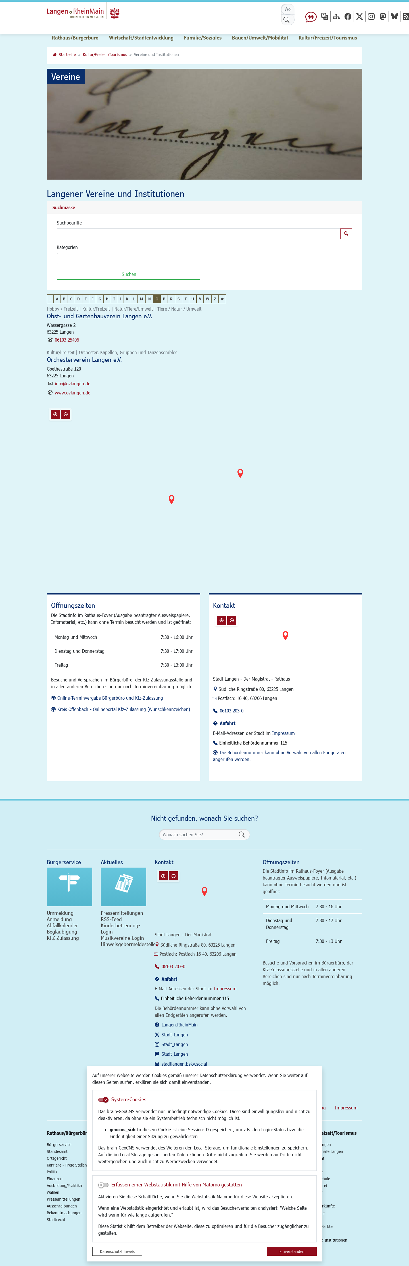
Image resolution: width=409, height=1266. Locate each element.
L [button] (134, 298)
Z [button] (215, 298)
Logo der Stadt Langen (94, 13)
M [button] (141, 298)
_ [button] (50, 298)
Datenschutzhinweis (117, 1251)
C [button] (71, 298)
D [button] (78, 298)
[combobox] (204, 258)
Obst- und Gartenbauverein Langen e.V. (99, 316)
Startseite (67, 54)
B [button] (64, 298)
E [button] (86, 298)
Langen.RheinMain (180, 1024)
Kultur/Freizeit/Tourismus (105, 54)
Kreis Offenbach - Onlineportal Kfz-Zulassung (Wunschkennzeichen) (123, 709)
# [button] (222, 298)
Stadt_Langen (175, 1034)
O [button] (157, 298)
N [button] (149, 298)
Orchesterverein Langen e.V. (84, 359)
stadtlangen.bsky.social (184, 1064)
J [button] (120, 298)
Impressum (283, 733)
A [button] (57, 298)
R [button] (171, 298)
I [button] (114, 298)
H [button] (107, 298)
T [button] (186, 298)
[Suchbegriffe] (199, 233)
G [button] (100, 298)
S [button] (179, 298)
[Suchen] (128, 274)
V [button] (200, 298)
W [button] (207, 298)
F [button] (92, 298)
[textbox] (68, 258)
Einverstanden (291, 1251)
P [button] (164, 298)
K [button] (127, 298)
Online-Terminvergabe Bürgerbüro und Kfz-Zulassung (110, 697)
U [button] (192, 298)
